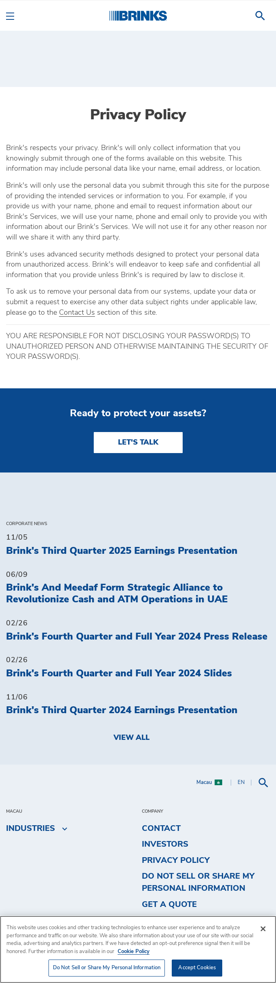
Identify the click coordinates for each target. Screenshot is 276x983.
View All (132, 737)
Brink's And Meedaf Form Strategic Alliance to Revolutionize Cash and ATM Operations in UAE (117, 593)
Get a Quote (169, 904)
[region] (138, 949)
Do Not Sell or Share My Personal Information (198, 882)
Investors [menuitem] (165, 844)
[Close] (263, 929)
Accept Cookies (197, 967)
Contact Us (77, 312)
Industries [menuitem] (30, 828)
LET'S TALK (138, 442)
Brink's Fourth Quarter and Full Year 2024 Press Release (137, 637)
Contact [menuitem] (161, 828)
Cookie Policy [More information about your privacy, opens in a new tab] (134, 951)
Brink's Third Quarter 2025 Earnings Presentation (122, 551)
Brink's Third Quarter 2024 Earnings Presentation (122, 710)
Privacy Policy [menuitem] (176, 860)
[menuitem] (260, 15)
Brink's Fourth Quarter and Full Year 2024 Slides (119, 673)
